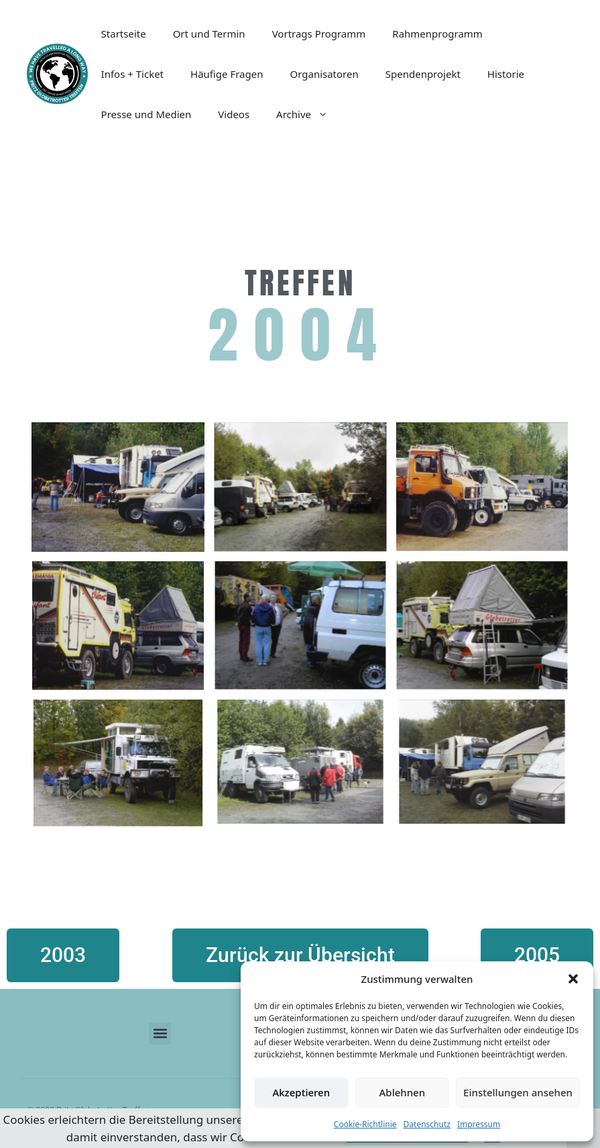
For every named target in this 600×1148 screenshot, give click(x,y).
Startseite (123, 33)
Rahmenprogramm (437, 33)
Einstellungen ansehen (518, 1092)
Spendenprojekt (423, 74)
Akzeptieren (301, 1092)
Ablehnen (402, 1092)
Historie (505, 74)
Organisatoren (324, 74)
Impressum (478, 1124)
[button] (573, 979)
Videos (233, 114)
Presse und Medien (146, 114)
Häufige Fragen (226, 74)
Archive (308, 114)
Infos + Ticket (132, 74)
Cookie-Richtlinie (365, 1124)
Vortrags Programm (319, 33)
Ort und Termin (209, 33)
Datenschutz (427, 1124)
